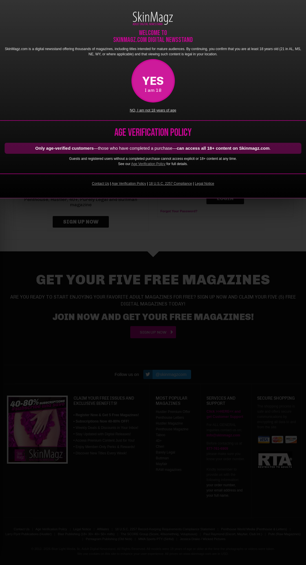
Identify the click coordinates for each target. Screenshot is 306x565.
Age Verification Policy (148, 164)
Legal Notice (204, 184)
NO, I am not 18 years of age (153, 110)
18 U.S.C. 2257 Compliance (170, 184)
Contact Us (100, 184)
